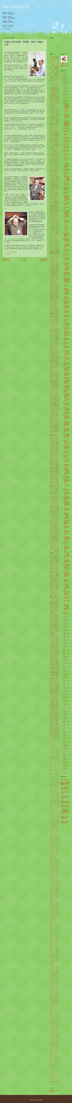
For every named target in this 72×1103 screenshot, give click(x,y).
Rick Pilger (53, 1004)
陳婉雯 (52, 462)
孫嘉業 (57, 334)
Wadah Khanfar (54, 1071)
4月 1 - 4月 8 (66, 724)
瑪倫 (52, 592)
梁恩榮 (51, 407)
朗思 (51, 347)
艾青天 (53, 160)
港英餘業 (54, 503)
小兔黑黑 (53, 84)
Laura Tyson (52, 912)
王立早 (57, 107)
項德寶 (57, 517)
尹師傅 (51, 93)
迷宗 (56, 353)
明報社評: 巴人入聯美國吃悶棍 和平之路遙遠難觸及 (66, 106)
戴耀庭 (57, 691)
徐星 (53, 340)
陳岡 (53, 452)
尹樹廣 (55, 93)
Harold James (54, 845)
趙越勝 (52, 601)
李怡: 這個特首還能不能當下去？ (66, 498)
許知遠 (55, 427)
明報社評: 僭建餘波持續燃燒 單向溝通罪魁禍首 (66, 281)
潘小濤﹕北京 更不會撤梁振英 (66, 404)
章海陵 (57, 489)
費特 (52, 515)
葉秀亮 (57, 568)
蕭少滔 (53, 675)
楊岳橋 (54, 557)
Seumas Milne (52, 1027)
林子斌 (52, 260)
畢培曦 (52, 417)
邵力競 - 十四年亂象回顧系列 (54, 1091)
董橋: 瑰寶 (65, 144)
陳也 (51, 441)
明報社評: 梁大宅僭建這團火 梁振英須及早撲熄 (66, 424)
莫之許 (55, 422)
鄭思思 (54, 651)
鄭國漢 (52, 654)
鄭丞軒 (57, 647)
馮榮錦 (55, 520)
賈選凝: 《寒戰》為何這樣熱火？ (66, 302)
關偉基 (52, 723)
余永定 (53, 175)
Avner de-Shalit (52, 770)
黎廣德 (53, 664)
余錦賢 (51, 182)
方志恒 (51, 100)
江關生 (57, 152)
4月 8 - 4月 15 (66, 721)
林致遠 (54, 272)
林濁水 (56, 280)
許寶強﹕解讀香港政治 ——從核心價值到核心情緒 (66, 607)
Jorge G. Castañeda (54, 892)
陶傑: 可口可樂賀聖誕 (66, 489)
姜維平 (52, 306)
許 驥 (54, 424)
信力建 (56, 294)
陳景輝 (51, 468)
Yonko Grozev (52, 1075)
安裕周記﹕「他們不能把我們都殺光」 (65, 797)
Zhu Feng (55, 1082)
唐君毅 (51, 330)
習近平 (54, 418)
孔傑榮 (51, 97)
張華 (54, 386)
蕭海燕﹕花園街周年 (66, 193)
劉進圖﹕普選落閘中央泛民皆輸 (65, 822)
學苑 (58, 667)
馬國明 (52, 360)
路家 (54, 584)
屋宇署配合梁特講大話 (66, 465)
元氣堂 (54, 94)
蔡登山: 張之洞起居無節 (66, 138)
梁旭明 (55, 401)
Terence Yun (52, 1054)
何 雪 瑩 (57, 164)
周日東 (52, 238)
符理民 (56, 417)
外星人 (56, 127)
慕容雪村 (57, 618)
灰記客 (52, 155)
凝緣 (53, 665)
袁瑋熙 (57, 351)
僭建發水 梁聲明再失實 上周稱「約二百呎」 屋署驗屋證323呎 (66, 291)
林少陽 (57, 262)
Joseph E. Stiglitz (54, 896)
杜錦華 (56, 224)
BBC (50, 774)
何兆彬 (56, 165)
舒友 (52, 513)
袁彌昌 (52, 353)
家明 (55, 336)
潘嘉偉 (51, 628)
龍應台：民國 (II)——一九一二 (66, 543)
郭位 (56, 434)
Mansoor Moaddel (53, 926)
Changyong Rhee (54, 787)
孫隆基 (52, 334)
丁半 (55, 77)
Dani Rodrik (56, 800)
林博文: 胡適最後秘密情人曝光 (66, 307)
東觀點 (53, 257)
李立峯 (55, 202)
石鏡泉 (57, 131)
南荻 (55, 299)
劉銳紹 (55, 615)
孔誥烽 (57, 97)
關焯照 (57, 723)
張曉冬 (52, 395)
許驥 (54, 431)
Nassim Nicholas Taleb (53, 973)
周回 (54, 239)
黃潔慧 (52, 543)
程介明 (54, 509)
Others (56, 984)
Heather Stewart (52, 848)
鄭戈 (58, 646)
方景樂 (57, 100)
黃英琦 (56, 534)
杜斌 (53, 224)
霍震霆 (52, 686)
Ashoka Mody (56, 764)
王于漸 (52, 106)
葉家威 (52, 571)
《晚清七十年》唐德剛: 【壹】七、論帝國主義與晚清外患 (66, 471)
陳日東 (54, 447)
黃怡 (58, 529)
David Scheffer (54, 814)
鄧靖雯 (51, 644)
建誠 (55, 306)
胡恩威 (51, 319)
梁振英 (55, 407)
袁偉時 (54, 350)
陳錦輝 (52, 478)
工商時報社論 (53, 89)
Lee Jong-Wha (55, 915)
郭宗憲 (57, 435)
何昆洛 (55, 167)
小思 (58, 84)
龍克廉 (52, 689)
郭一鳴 (54, 432)
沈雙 (53, 231)
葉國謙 (57, 572)
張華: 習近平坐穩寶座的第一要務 (66, 240)
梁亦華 (51, 401)
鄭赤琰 (55, 650)
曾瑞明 (53, 500)
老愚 (55, 158)
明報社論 (52, 253)
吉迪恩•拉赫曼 (56, 137)
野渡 (52, 440)
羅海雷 (51, 716)
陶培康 (54, 484)
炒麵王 (51, 284)
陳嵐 (52, 467)
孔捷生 (54, 96)
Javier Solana (52, 874)
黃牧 (51, 532)
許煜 (54, 428)
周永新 (51, 239)
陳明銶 (57, 452)
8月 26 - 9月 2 (66, 653)
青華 (58, 293)
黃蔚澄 (56, 543)
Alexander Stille (53, 742)
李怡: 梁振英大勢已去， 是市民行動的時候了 (66, 165)
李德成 (53, 218)
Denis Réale (52, 815)
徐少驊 (57, 339)
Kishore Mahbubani (54, 910)
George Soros (52, 835)
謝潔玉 (51, 699)
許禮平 (53, 430)
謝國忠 (53, 698)
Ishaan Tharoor (56, 858)
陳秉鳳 (52, 454)
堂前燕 (57, 366)
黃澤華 (51, 544)
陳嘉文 (52, 472)
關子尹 (53, 722)
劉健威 (55, 608)
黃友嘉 (54, 525)
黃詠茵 (57, 542)
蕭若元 (54, 676)
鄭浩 (53, 653)
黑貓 (52, 549)
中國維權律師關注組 (53, 91)
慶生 (52, 620)
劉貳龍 (56, 611)
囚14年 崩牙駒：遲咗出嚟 (66, 147)
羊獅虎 (52, 158)
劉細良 (55, 610)
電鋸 (56, 588)
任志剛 (51, 134)
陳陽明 (53, 469)
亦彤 (56, 132)
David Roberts (56, 813)
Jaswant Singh (56, 871)
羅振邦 (56, 715)
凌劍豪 (56, 329)
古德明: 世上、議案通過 (66, 485)
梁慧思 (57, 411)
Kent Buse (55, 908)
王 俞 (58, 104)
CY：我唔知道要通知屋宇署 (66, 561)
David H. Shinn (54, 810)
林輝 (52, 280)
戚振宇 (55, 398)
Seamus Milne (54, 1024)
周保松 (53, 241)
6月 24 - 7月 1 (66, 683)
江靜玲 (52, 152)
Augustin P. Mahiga (53, 769)
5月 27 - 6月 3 (66, 697)
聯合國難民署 (53, 692)
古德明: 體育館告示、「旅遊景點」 (66, 159)
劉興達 (51, 617)
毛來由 (53, 103)
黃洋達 (57, 533)
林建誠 (54, 270)
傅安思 (52, 492)
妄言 (58, 142)
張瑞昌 (53, 390)
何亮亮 (54, 168)
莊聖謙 (52, 421)
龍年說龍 (57, 688)
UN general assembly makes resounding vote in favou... (66, 227)
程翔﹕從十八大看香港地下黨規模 (66, 409)
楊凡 (58, 552)
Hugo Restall (56, 854)
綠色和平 (51, 594)
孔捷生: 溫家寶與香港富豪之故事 (66, 374)
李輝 (52, 221)
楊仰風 (51, 555)
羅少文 (56, 710)
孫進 (58, 333)
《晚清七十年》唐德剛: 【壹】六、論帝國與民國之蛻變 (66, 554)
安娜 (52, 144)
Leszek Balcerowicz (53, 916)
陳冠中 (56, 454)
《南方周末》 (52, 62)
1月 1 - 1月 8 (66, 768)
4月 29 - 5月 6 (66, 711)
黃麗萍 (54, 546)
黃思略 (53, 533)
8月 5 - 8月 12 (66, 663)
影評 (53, 618)
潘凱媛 (56, 627)
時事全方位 (53, 344)
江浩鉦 (57, 151)
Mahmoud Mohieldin (53, 925)
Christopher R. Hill (54, 797)
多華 (52, 142)
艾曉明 (54, 161)
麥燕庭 (57, 490)
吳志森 (53, 185)
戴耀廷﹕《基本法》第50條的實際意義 (65, 802)
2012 (63, 81)
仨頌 (54, 117)
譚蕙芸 (57, 720)
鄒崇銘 (57, 585)
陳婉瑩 (56, 462)
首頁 (24, 260)
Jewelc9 (54, 879)
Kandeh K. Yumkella (55, 903)
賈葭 (55, 582)
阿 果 (53, 290)
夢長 (54, 589)
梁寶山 (52, 414)
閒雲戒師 (53, 516)
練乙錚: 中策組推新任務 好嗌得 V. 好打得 (66, 532)
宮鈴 (52, 336)
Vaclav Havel (52, 1065)
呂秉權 (55, 195)
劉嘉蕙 (52, 614)
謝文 (52, 695)
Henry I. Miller (56, 851)
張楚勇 (54, 388)
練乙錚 (56, 630)
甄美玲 (56, 592)
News (51, 974)
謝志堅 (55, 696)
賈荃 (52, 582)
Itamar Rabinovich (54, 859)
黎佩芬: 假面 (66, 128)
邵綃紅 (52, 287)
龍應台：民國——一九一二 (66, 601)
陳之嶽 (53, 442)
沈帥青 (53, 228)
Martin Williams (54, 942)
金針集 (51, 289)
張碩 (50, 393)
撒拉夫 (55, 620)
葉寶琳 (51, 578)
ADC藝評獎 (53, 737)
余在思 (57, 177)
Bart (56, 773)
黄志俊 (52, 547)
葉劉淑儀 (52, 575)
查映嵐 (51, 309)
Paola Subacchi (52, 986)
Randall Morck (52, 999)
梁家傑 (55, 405)
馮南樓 (56, 519)
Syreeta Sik (52, 1047)
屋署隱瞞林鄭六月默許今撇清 (66, 382)
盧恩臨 (57, 672)
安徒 (55, 144)
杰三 (52, 256)
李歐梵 (57, 219)
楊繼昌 (51, 562)
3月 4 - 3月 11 (66, 738)
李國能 (51, 214)
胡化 (53, 317)
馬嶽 (57, 361)
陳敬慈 (53, 471)
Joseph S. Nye (54, 898)
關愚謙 (53, 725)
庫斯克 (57, 337)
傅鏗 (55, 496)
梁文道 (55, 400)
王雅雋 (52, 113)
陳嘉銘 (57, 472)
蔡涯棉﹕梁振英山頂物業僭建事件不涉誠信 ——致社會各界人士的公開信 (66, 397)
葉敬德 (56, 574)
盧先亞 (53, 670)
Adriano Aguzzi (56, 739)
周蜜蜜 (51, 243)
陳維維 (56, 474)
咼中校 (54, 300)
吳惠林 (53, 191)
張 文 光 (54, 368)
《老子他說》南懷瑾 (53, 56)
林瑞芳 (52, 279)
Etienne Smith (56, 831)
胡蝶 (54, 320)
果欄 (53, 283)
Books (57, 784)
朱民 (56, 148)
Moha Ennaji (56, 959)
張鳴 (58, 393)
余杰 (52, 178)
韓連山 (53, 706)
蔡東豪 (51, 634)
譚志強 (53, 719)
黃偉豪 (53, 539)
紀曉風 (52, 313)
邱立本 (55, 284)
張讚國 (51, 398)
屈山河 (51, 248)
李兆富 (54, 204)
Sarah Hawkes (56, 1023)
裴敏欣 (51, 595)
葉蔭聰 (57, 575)
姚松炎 (55, 303)
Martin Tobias (56, 940)
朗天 (56, 346)
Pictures (57, 994)
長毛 (55, 289)
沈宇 (54, 225)
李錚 (55, 221)
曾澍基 (53, 502)
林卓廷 (57, 267)
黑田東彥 (57, 547)
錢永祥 (54, 682)
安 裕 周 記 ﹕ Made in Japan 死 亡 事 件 (65, 806)
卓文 (53, 236)
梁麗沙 (52, 413)
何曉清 (54, 174)
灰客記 (57, 154)
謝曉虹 (55, 699)
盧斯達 (52, 674)
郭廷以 (52, 435)
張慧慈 (52, 394)
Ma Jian (55, 923)
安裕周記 (56, 145)
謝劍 (56, 698)
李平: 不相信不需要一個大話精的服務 (66, 245)
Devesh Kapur (56, 817)
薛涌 (54, 693)
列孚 (51, 137)
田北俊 (55, 130)
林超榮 (53, 277)
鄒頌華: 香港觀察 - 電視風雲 (66, 339)
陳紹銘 (52, 465)
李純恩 (53, 211)
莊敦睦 (53, 420)
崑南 (52, 367)
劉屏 (52, 607)
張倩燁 (52, 381)
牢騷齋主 (57, 231)
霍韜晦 (57, 686)
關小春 (57, 722)
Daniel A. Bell (54, 801)
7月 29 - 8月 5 (66, 666)
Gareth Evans (53, 834)
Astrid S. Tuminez (53, 767)
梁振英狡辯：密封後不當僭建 (66, 548)
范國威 (55, 323)
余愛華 (52, 181)
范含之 (51, 323)
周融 (54, 243)
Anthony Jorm (55, 757)
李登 (54, 214)
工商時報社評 (54, 87)
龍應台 (56, 689)
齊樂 (51, 604)
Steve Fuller (56, 1043)
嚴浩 (55, 726)
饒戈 (52, 732)
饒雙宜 (56, 732)
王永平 (51, 107)
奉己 (58, 245)
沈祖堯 (57, 228)
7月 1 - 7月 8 (66, 680)
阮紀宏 (57, 232)
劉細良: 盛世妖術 (66, 151)
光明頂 (55, 135)
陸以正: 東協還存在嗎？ (66, 597)
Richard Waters (56, 1003)
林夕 (53, 259)
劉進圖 (51, 613)
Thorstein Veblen (52, 1060)
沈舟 (54, 226)
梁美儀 (54, 404)
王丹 (56, 106)
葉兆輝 (52, 568)
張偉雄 (54, 383)
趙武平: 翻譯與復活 (66, 141)
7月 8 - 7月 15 (66, 677)
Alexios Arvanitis (53, 743)
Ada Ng (57, 736)
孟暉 (56, 246)
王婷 (58, 111)
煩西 (54, 564)
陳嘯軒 (55, 475)
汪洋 (51, 225)
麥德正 (52, 490)
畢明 (58, 415)
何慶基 (55, 172)
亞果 (52, 235)
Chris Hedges (56, 790)
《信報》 (55, 60)
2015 (63, 75)
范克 (55, 322)
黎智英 (57, 663)
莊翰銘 (56, 421)
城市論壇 (54, 302)
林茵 (53, 273)
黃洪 (52, 534)
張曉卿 (51, 397)
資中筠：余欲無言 (66, 286)
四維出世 (51, 127)
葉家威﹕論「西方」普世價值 (66, 184)
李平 (55, 201)
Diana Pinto (53, 820)
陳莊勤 (57, 465)
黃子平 (54, 522)
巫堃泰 (53, 198)
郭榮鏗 (57, 438)
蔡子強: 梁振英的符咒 (66, 328)
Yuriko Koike (56, 1080)
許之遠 (57, 424)
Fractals (52, 832)
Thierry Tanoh (53, 1058)
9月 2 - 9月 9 (66, 649)
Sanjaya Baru (54, 1020)
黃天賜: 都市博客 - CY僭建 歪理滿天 (66, 235)
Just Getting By (16, 6)
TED (55, 1051)
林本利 (57, 263)
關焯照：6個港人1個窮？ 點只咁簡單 (66, 442)
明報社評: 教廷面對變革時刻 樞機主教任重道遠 (65, 783)
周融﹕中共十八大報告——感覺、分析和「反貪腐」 (66, 586)
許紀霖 (51, 428)
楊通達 (53, 558)
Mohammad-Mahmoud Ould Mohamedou (54, 963)
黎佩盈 (51, 660)
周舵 (53, 242)
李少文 (56, 199)
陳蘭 (52, 482)
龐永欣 (52, 710)
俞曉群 (52, 294)
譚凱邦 (52, 720)
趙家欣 (53, 600)
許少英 (52, 425)
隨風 (58, 685)
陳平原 (52, 448)
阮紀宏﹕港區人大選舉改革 (66, 259)
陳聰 (50, 479)
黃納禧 (51, 536)
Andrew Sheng (56, 753)
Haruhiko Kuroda (53, 847)
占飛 (56, 120)
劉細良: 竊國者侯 (66, 320)
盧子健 (52, 668)
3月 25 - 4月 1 (66, 727)
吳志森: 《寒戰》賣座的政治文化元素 (66, 430)
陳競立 (52, 481)
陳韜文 (57, 479)
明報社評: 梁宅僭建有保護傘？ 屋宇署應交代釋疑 (66, 334)
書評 (52, 346)
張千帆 (54, 371)
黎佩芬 (55, 658)
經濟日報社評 (56, 565)
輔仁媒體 (55, 603)
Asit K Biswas (54, 766)
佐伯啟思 (53, 162)
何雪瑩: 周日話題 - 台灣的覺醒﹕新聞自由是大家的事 (66, 124)
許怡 (55, 425)
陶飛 (55, 482)
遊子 (58, 584)
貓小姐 (55, 681)
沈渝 (55, 229)
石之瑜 (53, 131)
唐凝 (54, 332)
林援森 (54, 276)
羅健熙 (55, 716)
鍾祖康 (52, 703)
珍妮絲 (51, 312)
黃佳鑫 (54, 529)
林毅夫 (57, 279)
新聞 (57, 551)
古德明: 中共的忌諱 (66, 173)
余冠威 (57, 178)
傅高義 (55, 493)
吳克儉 (57, 184)
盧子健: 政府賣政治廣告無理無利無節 (66, 417)
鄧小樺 (53, 641)
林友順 (56, 260)
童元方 (55, 510)
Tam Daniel (56, 1048)
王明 (52, 110)
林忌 (51, 266)
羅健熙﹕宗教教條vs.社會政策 (66, 189)
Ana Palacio (54, 747)
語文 (51, 597)
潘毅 (54, 628)
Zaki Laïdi (53, 1081)
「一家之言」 (53, 70)
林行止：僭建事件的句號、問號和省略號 (66, 369)
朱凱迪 (54, 150)
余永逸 (57, 175)
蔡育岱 (55, 634)
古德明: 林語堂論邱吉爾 (66, 250)
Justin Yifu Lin (56, 902)
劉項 (58, 613)
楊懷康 (56, 561)
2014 (63, 77)
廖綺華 (57, 589)
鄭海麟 (57, 653)
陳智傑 (57, 468)
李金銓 (54, 208)
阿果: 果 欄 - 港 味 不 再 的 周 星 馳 (65, 788)
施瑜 (53, 307)
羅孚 (54, 713)
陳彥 (51, 455)
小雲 (55, 86)
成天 (54, 147)
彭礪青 (53, 499)
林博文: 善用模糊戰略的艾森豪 (66, 447)
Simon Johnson (56, 1033)
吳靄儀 (57, 192)
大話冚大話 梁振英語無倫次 (66, 481)
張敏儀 (56, 384)
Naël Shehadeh (56, 970)
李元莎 (52, 199)
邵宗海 (57, 286)
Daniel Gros (52, 803)
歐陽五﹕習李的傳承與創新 (66, 527)
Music (57, 967)
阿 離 (56, 290)
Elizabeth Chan (52, 828)
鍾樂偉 (53, 705)
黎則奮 (53, 663)
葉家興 (56, 571)
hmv (52, 852)
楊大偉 (52, 554)
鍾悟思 (57, 702)
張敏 (53, 384)
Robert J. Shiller (53, 1009)
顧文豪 (56, 733)
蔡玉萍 (56, 633)
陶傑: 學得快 (66, 570)
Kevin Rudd (52, 909)
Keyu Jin (57, 909)
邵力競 (51, 286)
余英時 (57, 179)
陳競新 (57, 481)
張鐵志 (55, 397)
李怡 (53, 207)
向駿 (52, 138)
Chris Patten (53, 791)
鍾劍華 (57, 703)
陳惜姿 (51, 464)
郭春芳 (52, 437)
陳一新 (56, 440)
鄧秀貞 (52, 643)
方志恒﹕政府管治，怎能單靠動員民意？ (66, 274)
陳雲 (57, 469)
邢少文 (52, 232)
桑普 (54, 347)
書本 (58, 344)
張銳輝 (57, 394)
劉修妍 (56, 607)
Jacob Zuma (52, 865)
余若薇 (52, 179)
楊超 (50, 560)
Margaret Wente (53, 929)
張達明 (52, 391)
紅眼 (58, 313)
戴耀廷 (51, 691)
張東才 (52, 380)
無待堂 (54, 507)
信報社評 (52, 296)
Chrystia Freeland (53, 798)
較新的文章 (6, 260)
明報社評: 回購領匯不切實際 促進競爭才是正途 (66, 575)
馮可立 (52, 519)
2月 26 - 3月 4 (66, 741)
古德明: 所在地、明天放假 (66, 347)
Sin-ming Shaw (54, 1034)
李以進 (51, 201)
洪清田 (8, 254)
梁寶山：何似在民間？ (66, 131)
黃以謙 (51, 527)
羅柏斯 (57, 713)
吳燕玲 (52, 192)
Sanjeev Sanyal (52, 1021)
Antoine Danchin (53, 759)
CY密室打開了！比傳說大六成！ (66, 324)
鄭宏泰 (52, 648)
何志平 (51, 167)
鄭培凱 (57, 654)
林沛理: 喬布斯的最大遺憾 (66, 316)
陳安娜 (54, 451)
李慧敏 (52, 219)
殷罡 (58, 347)
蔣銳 (50, 640)
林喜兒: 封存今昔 (66, 255)
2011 (63, 772)
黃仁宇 (53, 523)
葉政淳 (57, 570)
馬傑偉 (52, 361)
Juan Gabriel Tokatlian (53, 899)
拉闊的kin (55, 248)
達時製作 (52, 585)
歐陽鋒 (56, 624)
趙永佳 (54, 598)
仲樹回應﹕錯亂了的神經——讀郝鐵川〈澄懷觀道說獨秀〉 (66, 178)
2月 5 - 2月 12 (66, 751)
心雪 (53, 99)
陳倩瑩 (53, 457)
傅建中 (56, 492)
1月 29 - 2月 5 (66, 755)
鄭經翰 (53, 655)
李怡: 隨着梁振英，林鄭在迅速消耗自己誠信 (66, 352)
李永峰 (51, 202)
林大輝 (57, 259)
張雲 (55, 387)
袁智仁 (53, 351)
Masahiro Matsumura (53, 943)
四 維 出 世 (55, 125)
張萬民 (57, 390)
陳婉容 (57, 461)
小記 (52, 86)
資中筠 (57, 581)
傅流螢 (51, 493)
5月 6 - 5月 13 (66, 707)
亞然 (55, 235)
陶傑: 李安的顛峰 (66, 391)
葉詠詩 (52, 574)
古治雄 (54, 122)
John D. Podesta (56, 882)
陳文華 (54, 445)
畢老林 (53, 415)
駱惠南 (52, 688)
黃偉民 (55, 536)
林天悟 (51, 262)
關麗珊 (57, 725)
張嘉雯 (56, 391)
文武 (56, 99)
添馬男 (57, 414)
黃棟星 (53, 542)
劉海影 (51, 608)
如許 (55, 142)
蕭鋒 (56, 679)
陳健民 (51, 461)
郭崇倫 (57, 437)
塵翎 (51, 589)
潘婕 (53, 627)
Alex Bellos (54, 740)
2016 (63, 73)
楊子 (56, 554)
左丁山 (51, 128)
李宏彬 (54, 205)
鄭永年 (52, 647)
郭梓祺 (52, 438)
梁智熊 (54, 410)
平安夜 (51, 130)
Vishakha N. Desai (53, 1068)
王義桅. (57, 113)
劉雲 (55, 613)
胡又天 (54, 316)
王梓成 (54, 111)
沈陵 (52, 229)
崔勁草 (55, 367)
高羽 (53, 363)
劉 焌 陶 (54, 604)
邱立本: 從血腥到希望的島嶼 (66, 312)
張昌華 (53, 378)
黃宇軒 (55, 527)
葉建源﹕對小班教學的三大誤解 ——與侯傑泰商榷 (66, 516)
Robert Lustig (52, 1010)
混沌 (63, 63)
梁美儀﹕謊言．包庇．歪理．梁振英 (66, 358)
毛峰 (54, 104)
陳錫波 (56, 478)
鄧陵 (56, 643)
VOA (51, 1070)
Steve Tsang (53, 1044)
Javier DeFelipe (54, 872)
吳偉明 (53, 188)
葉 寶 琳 (52, 567)
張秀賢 (51, 377)
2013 (63, 79)
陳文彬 (54, 444)
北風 (53, 120)
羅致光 (52, 715)
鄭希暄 (51, 650)
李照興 (53, 215)
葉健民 (51, 572)
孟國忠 (52, 246)
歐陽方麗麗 (55, 623)
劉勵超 (55, 617)
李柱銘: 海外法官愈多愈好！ (66, 204)
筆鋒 (54, 512)
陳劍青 (51, 475)
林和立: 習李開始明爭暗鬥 (66, 510)
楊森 (56, 558)
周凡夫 (57, 236)
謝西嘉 (56, 695)
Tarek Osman (53, 1050)
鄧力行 (54, 640)
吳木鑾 (53, 184)
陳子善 (54, 441)
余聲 (55, 182)
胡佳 (56, 317)
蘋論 (58, 730)
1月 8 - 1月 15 (66, 765)
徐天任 (53, 339)
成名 (58, 147)
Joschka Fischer (53, 893)
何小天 (52, 165)
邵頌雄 (56, 287)
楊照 (54, 560)
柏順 (56, 307)
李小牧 (57, 198)
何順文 (51, 172)
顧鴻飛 (55, 735)
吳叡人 (57, 191)
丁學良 (53, 80)
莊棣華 (57, 420)
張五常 (54, 373)
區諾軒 (53, 366)
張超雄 (51, 387)
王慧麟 (57, 114)
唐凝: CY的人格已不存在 (66, 477)
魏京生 (57, 709)
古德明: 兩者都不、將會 (66, 413)
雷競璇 (53, 588)
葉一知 (57, 567)
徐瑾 (54, 343)
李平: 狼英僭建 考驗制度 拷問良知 (66, 436)
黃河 (56, 530)
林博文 (53, 275)
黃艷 (58, 546)
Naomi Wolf (53, 971)
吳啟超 (54, 189)
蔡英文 (54, 636)
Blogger (38, 1100)
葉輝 (53, 577)
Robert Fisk (55, 1007)
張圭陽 (53, 374)
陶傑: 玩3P (65, 252)
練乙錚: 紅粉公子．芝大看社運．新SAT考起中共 (65, 817)
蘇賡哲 (57, 729)
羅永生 (51, 712)
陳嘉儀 (52, 474)
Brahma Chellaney (55, 786)
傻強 (55, 549)
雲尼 (54, 517)
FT (56, 832)
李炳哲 (54, 209)
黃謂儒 (55, 544)
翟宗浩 (56, 594)
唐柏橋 (55, 330)
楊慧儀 (52, 561)
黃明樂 (52, 530)
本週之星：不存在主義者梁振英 (66, 221)
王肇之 (52, 114)
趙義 (55, 601)
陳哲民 (57, 457)
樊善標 (54, 621)
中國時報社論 (53, 90)
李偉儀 (56, 212)
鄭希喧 (56, 648)
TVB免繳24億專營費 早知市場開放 (66, 387)
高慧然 (57, 363)
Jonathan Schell (56, 891)
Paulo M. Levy (56, 987)
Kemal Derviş (54, 905)
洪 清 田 (55, 309)
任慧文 (55, 134)
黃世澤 (55, 526)
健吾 (52, 364)
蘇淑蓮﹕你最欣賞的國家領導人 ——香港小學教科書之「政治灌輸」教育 (66, 266)
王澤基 (53, 116)
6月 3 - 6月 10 (66, 694)
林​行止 (53, 265)
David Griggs (56, 808)
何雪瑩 (55, 171)
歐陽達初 (51, 624)
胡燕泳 (57, 320)
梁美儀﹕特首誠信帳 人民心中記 (66, 580)
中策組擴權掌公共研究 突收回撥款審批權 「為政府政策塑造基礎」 (66, 214)
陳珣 (58, 458)
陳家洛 (52, 458)
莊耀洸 (51, 422)
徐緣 (58, 343)
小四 (53, 83)
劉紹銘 (51, 611)
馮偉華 (51, 520)
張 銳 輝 (54, 370)
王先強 (52, 109)
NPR (56, 980)
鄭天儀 (54, 646)
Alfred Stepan (52, 746)
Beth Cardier (56, 777)
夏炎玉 (53, 333)
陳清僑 (57, 464)
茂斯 (52, 322)
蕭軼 (53, 679)
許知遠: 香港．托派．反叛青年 (66, 298)
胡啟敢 (55, 319)
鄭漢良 (52, 657)
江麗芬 (52, 154)
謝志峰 (51, 696)
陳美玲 (54, 455)
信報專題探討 (52, 297)
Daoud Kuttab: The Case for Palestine (66, 452)
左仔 (56, 128)
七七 (56, 80)
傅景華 (51, 496)
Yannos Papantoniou (53, 1074)
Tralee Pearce (55, 1064)
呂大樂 (53, 194)
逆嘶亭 (51, 354)
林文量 (52, 263)
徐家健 (57, 340)
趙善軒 (57, 600)
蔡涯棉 (53, 637)
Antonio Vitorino (53, 760)
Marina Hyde (52, 932)
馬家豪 (53, 357)
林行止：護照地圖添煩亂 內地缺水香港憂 (66, 538)
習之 (50, 418)
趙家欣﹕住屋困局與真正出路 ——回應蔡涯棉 (66, 566)
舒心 (55, 513)
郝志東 (55, 354)
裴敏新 (56, 595)
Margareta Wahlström (53, 930)
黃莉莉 (54, 540)
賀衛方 (55, 515)
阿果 (54, 292)
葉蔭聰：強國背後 (66, 134)
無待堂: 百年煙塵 (66, 155)
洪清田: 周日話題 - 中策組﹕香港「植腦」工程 (66, 117)
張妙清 (57, 374)
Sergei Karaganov (53, 1026)
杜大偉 (54, 222)
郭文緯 (53, 434)
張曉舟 (56, 395)
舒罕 (58, 513)
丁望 (54, 79)
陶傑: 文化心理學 (64, 779)
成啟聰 (53, 148)
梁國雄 (54, 408)
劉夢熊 (56, 614)
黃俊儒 (54, 532)
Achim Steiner (52, 736)
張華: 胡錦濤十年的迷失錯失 (66, 493)
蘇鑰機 (53, 730)
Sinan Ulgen (52, 1036)
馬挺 (58, 358)
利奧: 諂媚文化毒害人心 (66, 170)
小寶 (58, 86)
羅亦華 (55, 712)
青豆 (54, 293)
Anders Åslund (52, 749)
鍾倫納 (57, 701)
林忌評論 (55, 266)
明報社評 (54, 251)
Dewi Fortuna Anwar (55, 818)
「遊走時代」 (56, 73)
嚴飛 (52, 726)
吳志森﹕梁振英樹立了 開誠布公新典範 (66, 522)
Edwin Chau (55, 827)
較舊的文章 (43, 260)
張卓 (55, 377)
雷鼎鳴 (57, 587)
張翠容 (54, 393)
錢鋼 (54, 685)
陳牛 (58, 447)
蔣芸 (56, 638)
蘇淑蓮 (53, 729)
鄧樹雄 (55, 644)
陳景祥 (55, 467)
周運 (56, 242)
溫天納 (55, 562)
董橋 (52, 581)
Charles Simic (52, 788)
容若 (53, 337)
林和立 (53, 269)
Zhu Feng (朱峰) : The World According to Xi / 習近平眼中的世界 (66, 459)
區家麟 (57, 364)
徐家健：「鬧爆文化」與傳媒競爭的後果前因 (66, 593)
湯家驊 (55, 506)
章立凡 (52, 489)
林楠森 (57, 277)
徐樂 (51, 343)
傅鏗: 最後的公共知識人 (66, 378)
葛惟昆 (55, 578)
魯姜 (51, 658)
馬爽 (56, 360)
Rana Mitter (55, 997)
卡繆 (50, 122)
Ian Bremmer (53, 855)
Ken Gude (51, 906)
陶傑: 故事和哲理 (66, 343)
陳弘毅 (56, 448)
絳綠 (58, 512)
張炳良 (57, 380)
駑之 (56, 657)
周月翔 (56, 238)
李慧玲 (57, 218)
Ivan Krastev (52, 861)
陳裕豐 (57, 471)
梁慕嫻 (53, 411)
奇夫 (54, 245)
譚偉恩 (57, 719)
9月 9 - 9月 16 (66, 646)
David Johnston (52, 811)
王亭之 (56, 110)
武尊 (56, 283)
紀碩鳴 (55, 312)
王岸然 (57, 109)
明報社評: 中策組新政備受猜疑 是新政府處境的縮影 (66, 198)
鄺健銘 (52, 709)
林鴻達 (51, 282)
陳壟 (54, 479)
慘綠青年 (53, 591)
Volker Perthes (56, 1070)
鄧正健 (57, 641)
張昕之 (57, 378)
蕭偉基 (54, 678)
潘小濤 (52, 626)
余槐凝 (56, 181)
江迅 (52, 151)
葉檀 (56, 577)
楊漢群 (57, 560)
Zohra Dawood (52, 1084)
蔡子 (54, 631)
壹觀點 (54, 497)
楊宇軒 (55, 555)
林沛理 (51, 267)
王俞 (50, 111)
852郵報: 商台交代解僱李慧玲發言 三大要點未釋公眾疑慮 (65, 811)
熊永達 (57, 591)
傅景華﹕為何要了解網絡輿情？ (66, 364)
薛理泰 (57, 693)
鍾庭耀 (52, 702)
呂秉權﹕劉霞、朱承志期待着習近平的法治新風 (66, 504)
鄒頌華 (52, 587)
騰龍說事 (51, 733)
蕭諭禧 (51, 681)
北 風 (53, 119)
